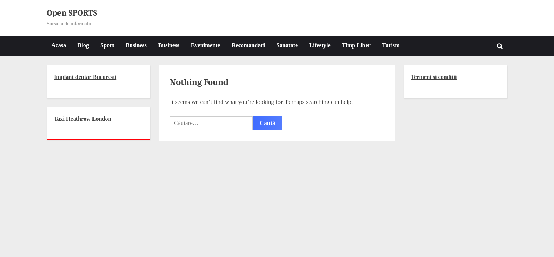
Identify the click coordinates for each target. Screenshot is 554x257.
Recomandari (248, 45)
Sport (107, 45)
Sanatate (287, 45)
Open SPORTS (72, 13)
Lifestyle (320, 45)
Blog (83, 45)
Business (136, 45)
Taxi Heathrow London (82, 119)
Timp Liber (356, 45)
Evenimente (205, 45)
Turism (391, 45)
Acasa (58, 45)
